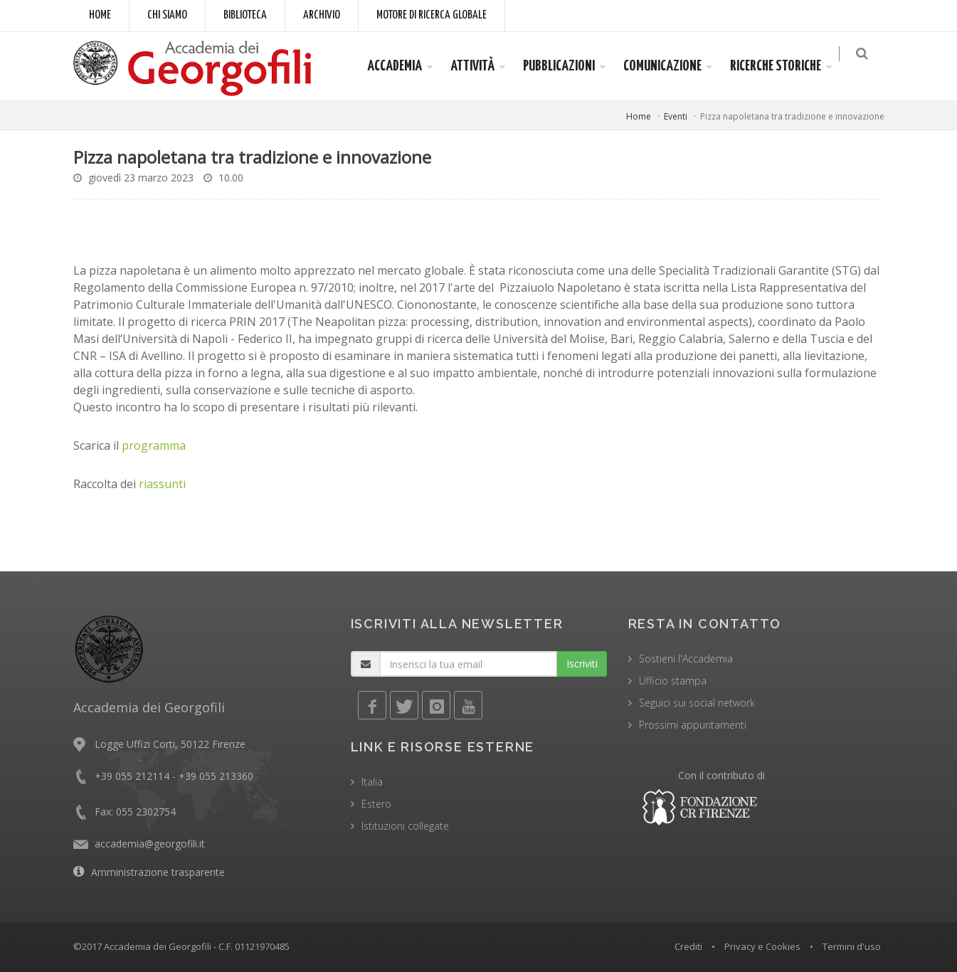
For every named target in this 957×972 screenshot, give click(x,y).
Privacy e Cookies (762, 946)
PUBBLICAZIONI (567, 66)
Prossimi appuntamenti (692, 724)
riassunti (162, 484)
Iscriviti (582, 663)
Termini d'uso (852, 946)
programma (154, 445)
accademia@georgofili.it (150, 843)
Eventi (675, 116)
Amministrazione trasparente (158, 872)
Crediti (688, 946)
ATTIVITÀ (481, 66)
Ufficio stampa (673, 680)
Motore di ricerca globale (431, 15)
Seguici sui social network (697, 702)
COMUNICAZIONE (671, 66)
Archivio (321, 15)
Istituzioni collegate (405, 826)
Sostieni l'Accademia (686, 658)
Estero (376, 803)
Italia (372, 781)
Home (100, 15)
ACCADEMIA (403, 66)
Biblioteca (245, 15)
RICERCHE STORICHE (784, 66)
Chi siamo (167, 15)
